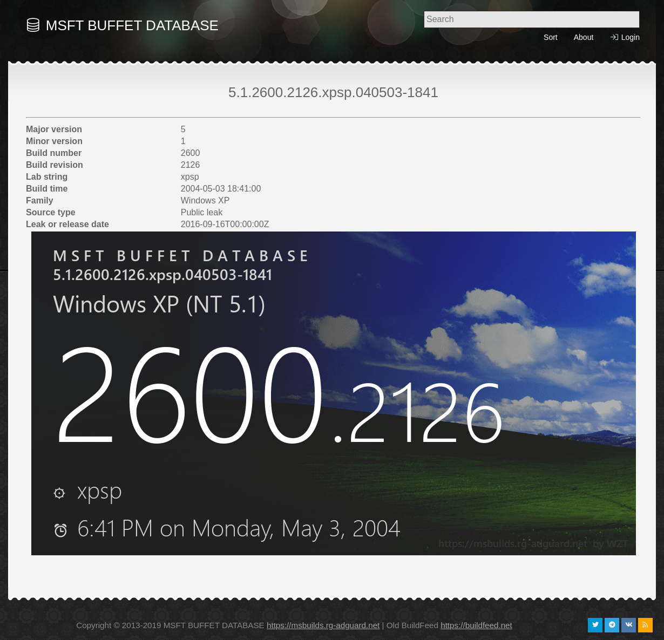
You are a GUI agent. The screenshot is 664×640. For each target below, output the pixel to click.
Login (624, 37)
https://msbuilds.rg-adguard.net (323, 625)
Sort (551, 37)
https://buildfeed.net (476, 625)
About (584, 37)
